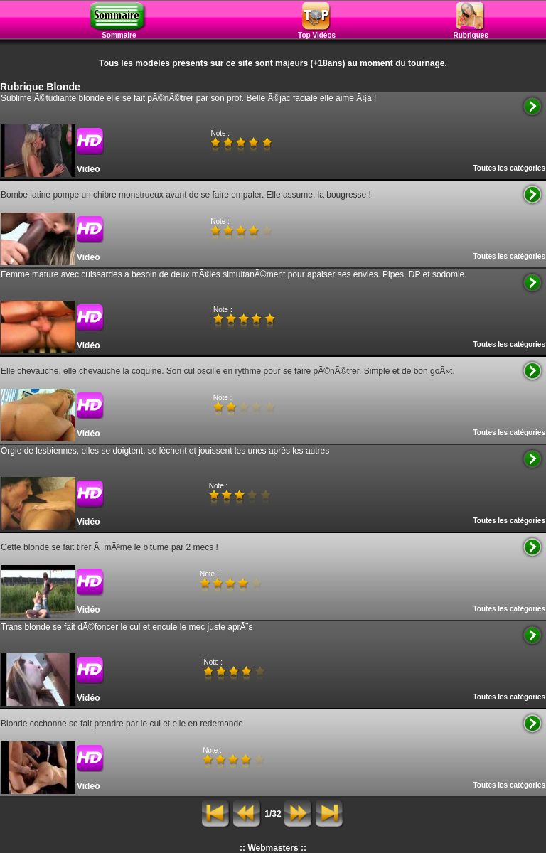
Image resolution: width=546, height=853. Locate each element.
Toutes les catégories (509, 168)
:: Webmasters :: (273, 848)
